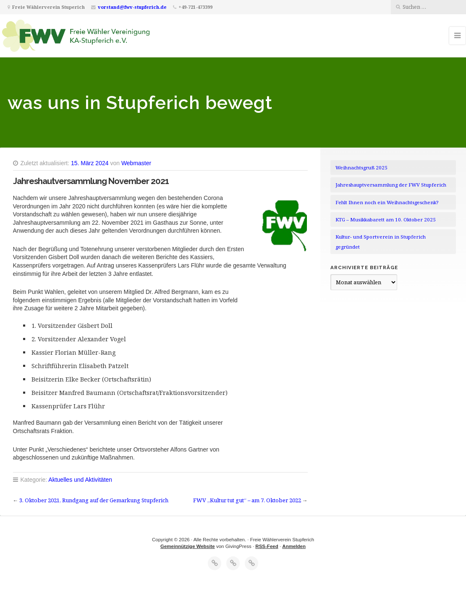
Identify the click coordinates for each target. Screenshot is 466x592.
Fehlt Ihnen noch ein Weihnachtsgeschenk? (386, 202)
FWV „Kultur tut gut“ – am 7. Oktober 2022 (247, 500)
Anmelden (294, 546)
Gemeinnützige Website (187, 546)
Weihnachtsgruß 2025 (361, 167)
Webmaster (136, 163)
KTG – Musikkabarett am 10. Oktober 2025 (385, 219)
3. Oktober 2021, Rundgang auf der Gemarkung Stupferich (93, 500)
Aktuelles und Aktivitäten (80, 479)
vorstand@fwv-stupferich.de (132, 7)
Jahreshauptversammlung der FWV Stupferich (390, 185)
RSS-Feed (266, 546)
